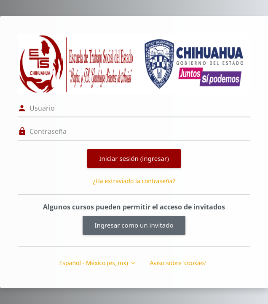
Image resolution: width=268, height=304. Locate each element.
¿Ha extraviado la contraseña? (134, 181)
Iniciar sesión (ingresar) (134, 158)
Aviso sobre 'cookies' (178, 263)
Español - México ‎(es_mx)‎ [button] (94, 263)
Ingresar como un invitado (133, 225)
